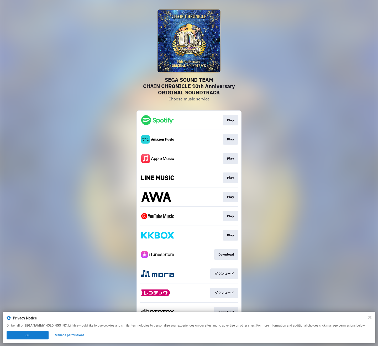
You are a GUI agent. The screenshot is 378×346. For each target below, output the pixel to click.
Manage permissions (70, 335)
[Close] (370, 317)
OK (27, 335)
